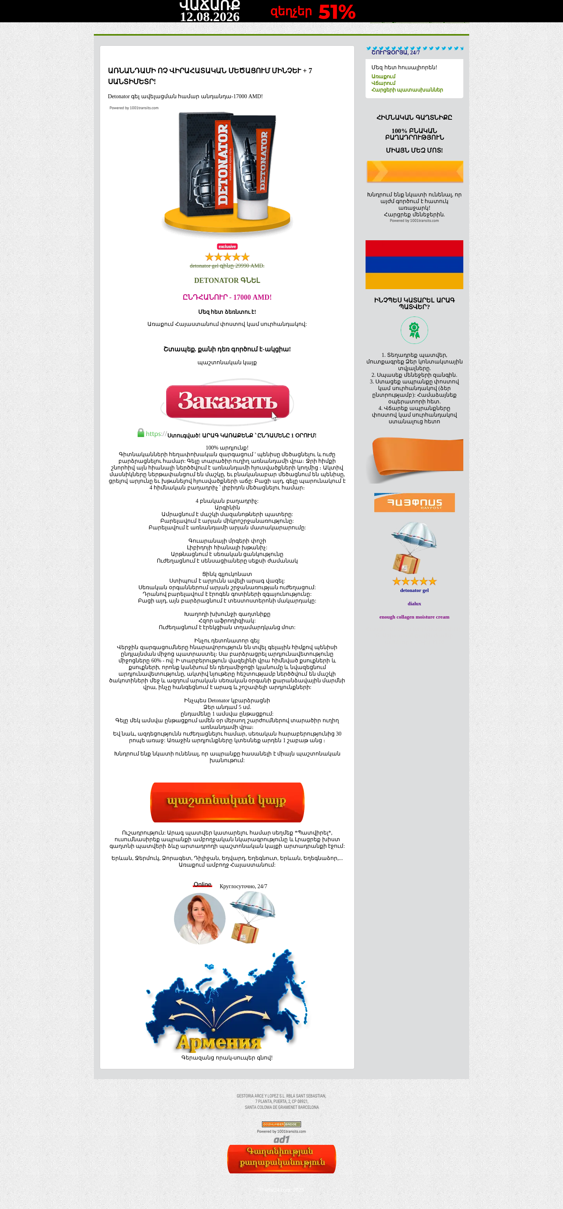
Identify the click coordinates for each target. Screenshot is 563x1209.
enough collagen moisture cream (415, 617)
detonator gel (414, 590)
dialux (414, 603)
